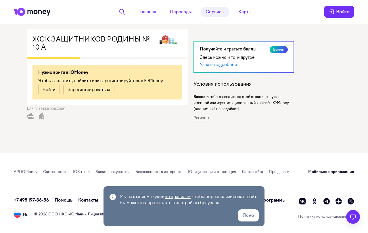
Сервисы (215, 11)
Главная (147, 11)
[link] (49, 89)
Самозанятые (55, 172)
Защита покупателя (112, 172)
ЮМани (77, 214)
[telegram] (326, 201)
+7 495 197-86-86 (31, 200)
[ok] (314, 201)
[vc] (350, 201)
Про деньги (279, 172)
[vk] (302, 201)
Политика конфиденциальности (326, 216)
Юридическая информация (212, 172)
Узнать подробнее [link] (218, 64)
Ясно (248, 215)
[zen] (338, 201)
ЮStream (81, 172)
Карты (245, 11)
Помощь (63, 200)
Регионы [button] (201, 118)
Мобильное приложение (331, 172)
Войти (339, 12)
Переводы (181, 11)
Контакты (88, 200)
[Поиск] (122, 11)
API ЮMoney (25, 172)
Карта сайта (252, 172)
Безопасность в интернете (158, 172)
